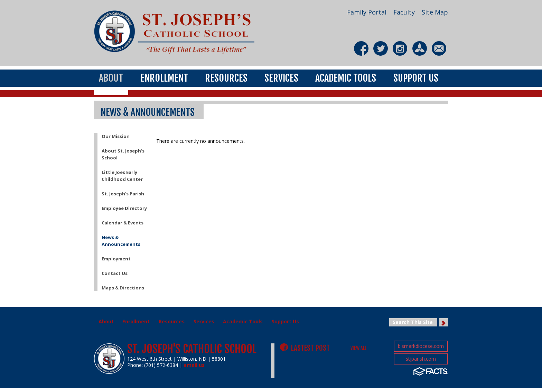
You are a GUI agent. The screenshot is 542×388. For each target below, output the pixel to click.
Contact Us (115, 273)
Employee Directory (124, 208)
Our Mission (116, 136)
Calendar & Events (122, 223)
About (111, 77)
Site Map (435, 12)
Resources (226, 77)
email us (194, 365)
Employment (116, 259)
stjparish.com (421, 358)
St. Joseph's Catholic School (191, 349)
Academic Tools (345, 77)
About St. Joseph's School (123, 154)
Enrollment (164, 77)
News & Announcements (121, 240)
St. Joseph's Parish (123, 194)
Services (281, 77)
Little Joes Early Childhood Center (122, 175)
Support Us (415, 77)
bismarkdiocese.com (421, 346)
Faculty (404, 12)
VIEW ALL (358, 348)
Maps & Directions (123, 288)
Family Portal (366, 12)
